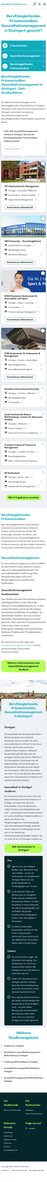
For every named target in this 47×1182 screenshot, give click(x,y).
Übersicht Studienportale (12, 1110)
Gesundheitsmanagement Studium (17, 645)
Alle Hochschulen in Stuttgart (23, 848)
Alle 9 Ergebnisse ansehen (23, 497)
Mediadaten (29, 1110)
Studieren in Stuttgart (14, 1046)
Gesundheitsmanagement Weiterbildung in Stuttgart (23, 1079)
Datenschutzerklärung (19, 1170)
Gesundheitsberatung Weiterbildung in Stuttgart (22, 1070)
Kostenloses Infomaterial (20, 207)
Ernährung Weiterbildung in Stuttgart (21, 1062)
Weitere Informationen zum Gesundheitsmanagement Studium (23, 666)
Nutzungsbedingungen (36, 1170)
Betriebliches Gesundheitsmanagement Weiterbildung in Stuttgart (22, 1054)
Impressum (5, 1170)
